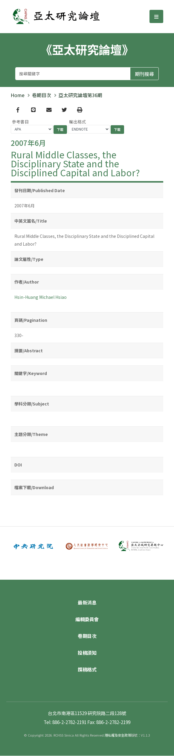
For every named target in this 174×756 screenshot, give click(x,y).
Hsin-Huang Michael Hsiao (40, 297)
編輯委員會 (87, 619)
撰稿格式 (87, 669)
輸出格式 (77, 122)
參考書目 (20, 122)
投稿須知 (87, 652)
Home (18, 95)
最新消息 (87, 602)
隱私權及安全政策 (118, 735)
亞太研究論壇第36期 (80, 95)
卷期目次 (41, 95)
